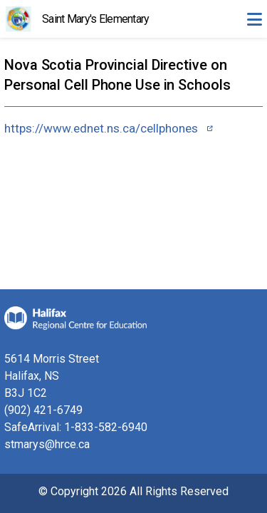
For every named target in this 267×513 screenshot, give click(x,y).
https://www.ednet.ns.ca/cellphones (101, 128)
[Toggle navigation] (254, 19)
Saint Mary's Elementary (95, 19)
